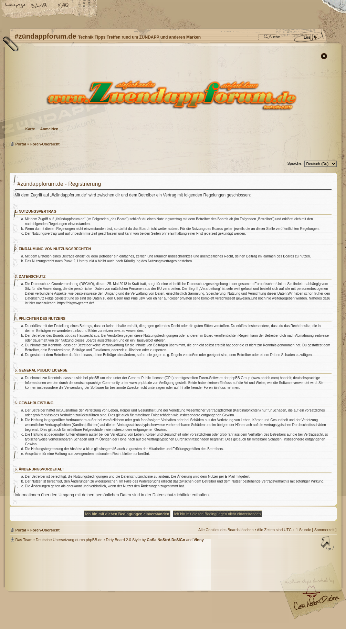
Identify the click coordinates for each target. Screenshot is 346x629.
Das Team (23, 540)
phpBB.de (94, 540)
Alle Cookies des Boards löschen (226, 530)
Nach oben (328, 544)
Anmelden (49, 129)
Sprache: (294, 163)
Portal (20, 144)
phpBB (87, 585)
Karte (30, 129)
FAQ (64, 6)
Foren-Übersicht (172, 95)
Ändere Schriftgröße (40, 6)
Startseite (15, 6)
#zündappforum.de (118, 586)
